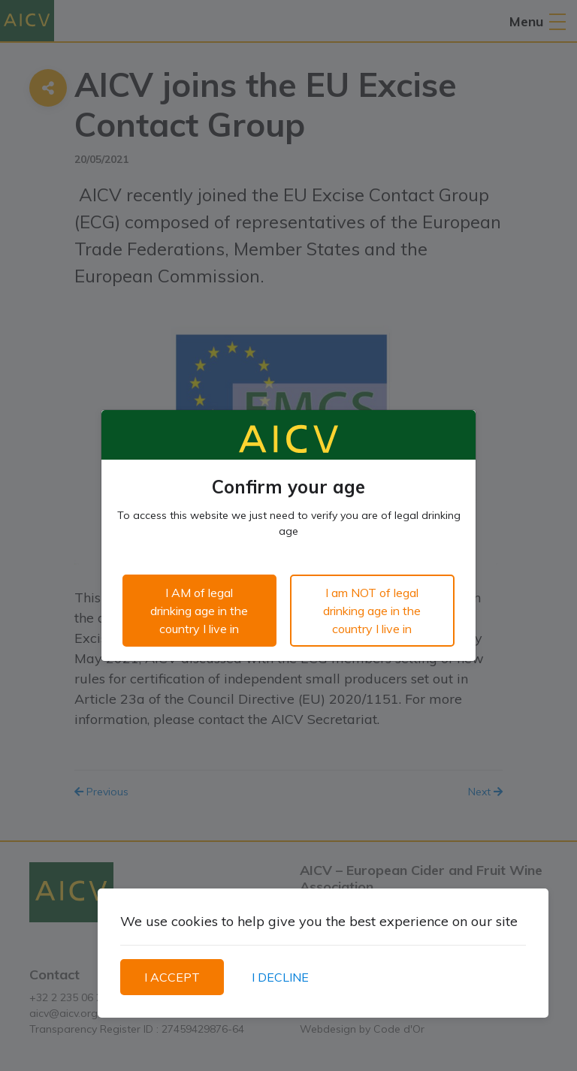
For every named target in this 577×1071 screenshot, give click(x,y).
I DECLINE (280, 977)
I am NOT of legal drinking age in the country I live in (372, 610)
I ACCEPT (172, 977)
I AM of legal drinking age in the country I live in (199, 610)
